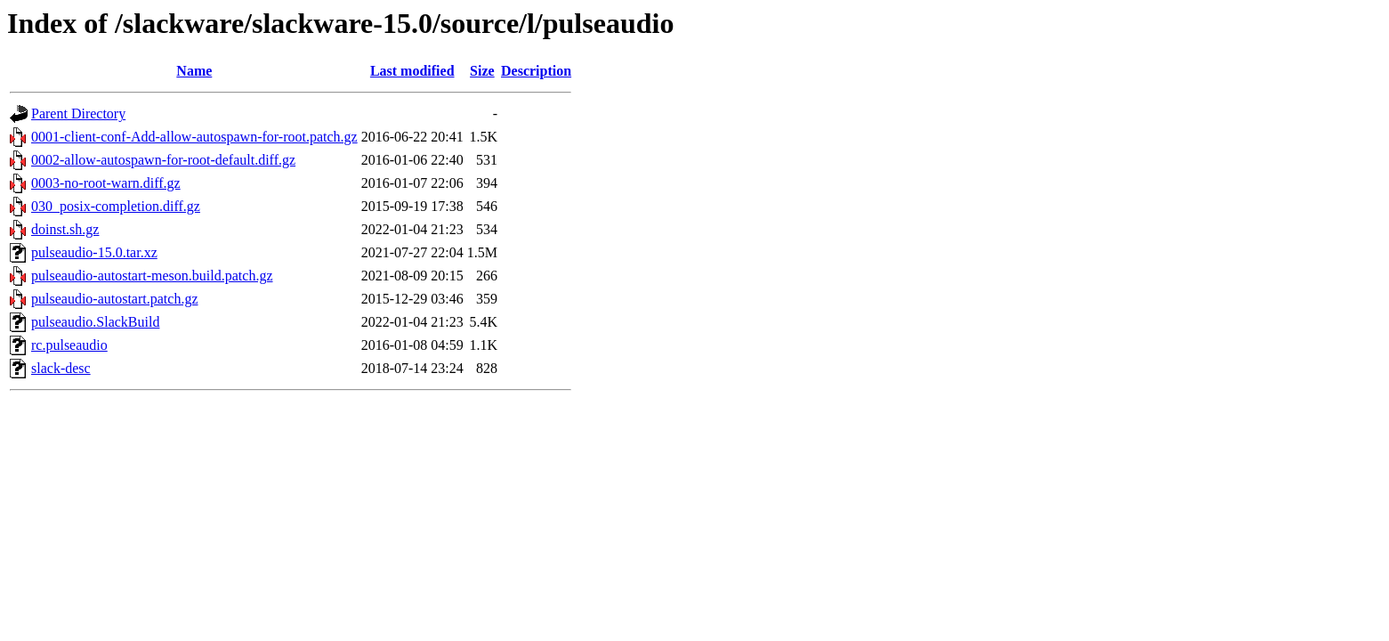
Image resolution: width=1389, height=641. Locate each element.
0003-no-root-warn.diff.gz (106, 183)
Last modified (412, 70)
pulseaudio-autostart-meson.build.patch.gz (151, 275)
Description (536, 70)
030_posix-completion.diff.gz (115, 206)
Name (194, 70)
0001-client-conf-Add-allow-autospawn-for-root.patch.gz (194, 136)
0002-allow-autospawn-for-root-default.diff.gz (163, 159)
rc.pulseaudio (69, 345)
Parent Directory (78, 113)
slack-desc (61, 368)
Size (482, 70)
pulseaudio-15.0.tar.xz (94, 252)
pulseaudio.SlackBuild (95, 321)
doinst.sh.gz (65, 229)
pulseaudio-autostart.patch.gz (114, 298)
